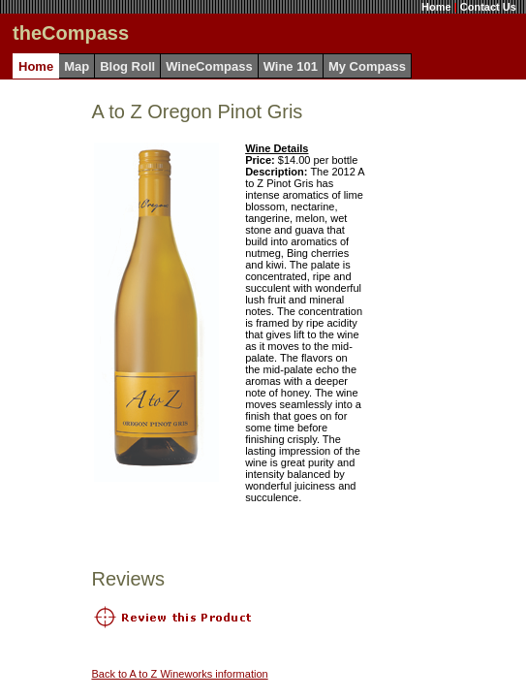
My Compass (367, 66)
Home (436, 7)
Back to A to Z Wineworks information (179, 674)
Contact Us (488, 7)
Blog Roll (127, 66)
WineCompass (209, 66)
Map (76, 66)
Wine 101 (290, 66)
